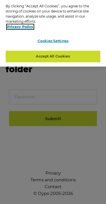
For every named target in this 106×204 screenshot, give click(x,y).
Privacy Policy (20, 25)
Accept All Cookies (53, 55)
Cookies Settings (53, 39)
